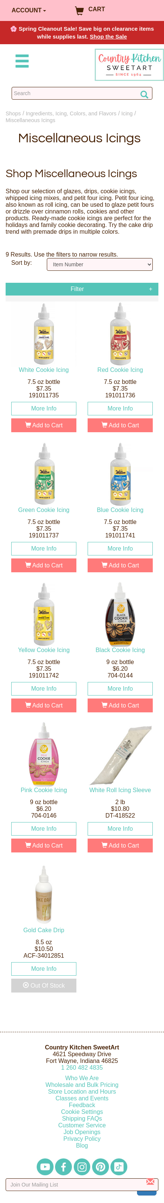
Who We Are (82, 1078)
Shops (13, 113)
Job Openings (82, 1132)
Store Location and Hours (82, 1091)
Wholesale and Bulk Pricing (82, 1085)
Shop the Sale (108, 36)
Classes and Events (81, 1098)
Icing (127, 113)
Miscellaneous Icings (30, 120)
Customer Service (82, 1125)
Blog (82, 1145)
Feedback (82, 1105)
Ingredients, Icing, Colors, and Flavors (71, 113)
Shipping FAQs (82, 1118)
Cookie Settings (82, 1112)
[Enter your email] (82, 1184)
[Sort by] (100, 264)
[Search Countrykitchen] (82, 93)
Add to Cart (44, 425)
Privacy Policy (82, 1139)
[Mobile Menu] (20, 62)
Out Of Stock (44, 985)
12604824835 (82, 1067)
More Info (44, 408)
